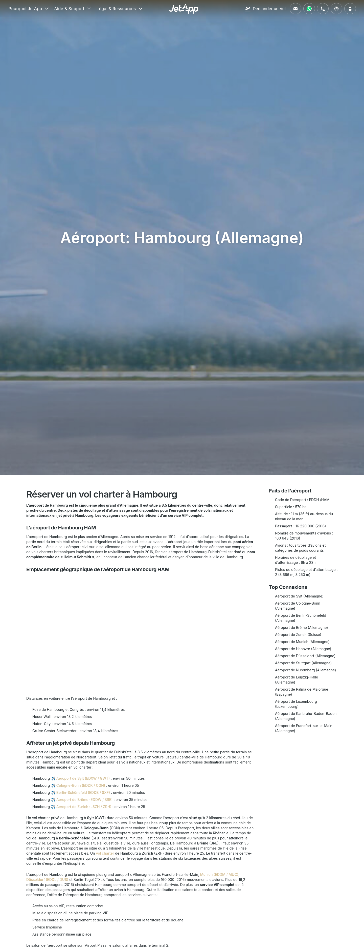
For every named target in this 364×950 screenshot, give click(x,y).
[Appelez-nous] (323, 8)
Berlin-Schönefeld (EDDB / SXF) (83, 792)
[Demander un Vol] (265, 8)
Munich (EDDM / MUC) (219, 874)
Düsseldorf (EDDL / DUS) (47, 879)
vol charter (105, 853)
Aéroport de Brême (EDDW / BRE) (84, 799)
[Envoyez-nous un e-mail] (295, 8)
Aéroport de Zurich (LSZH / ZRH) (83, 806)
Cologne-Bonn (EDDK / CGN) (80, 785)
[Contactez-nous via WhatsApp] (309, 8)
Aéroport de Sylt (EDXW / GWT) (83, 778)
